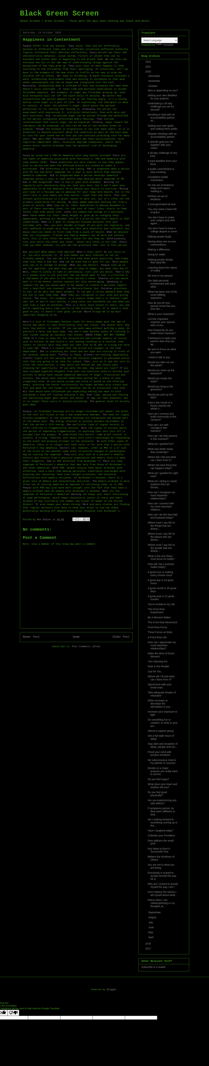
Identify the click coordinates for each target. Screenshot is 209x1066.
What (72, 265)
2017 (148, 948)
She (42, 351)
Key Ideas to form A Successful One (159, 850)
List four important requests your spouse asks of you (161, 322)
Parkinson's (60, 139)
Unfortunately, (117, 238)
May (151, 932)
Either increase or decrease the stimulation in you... (160, 703)
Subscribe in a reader (153, 967)
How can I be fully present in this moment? (162, 437)
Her (59, 76)
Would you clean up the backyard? (161, 372)
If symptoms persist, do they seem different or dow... (161, 811)
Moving (124, 188)
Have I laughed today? (160, 830)
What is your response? (161, 314)
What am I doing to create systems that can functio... (162, 484)
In (78, 102)
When (50, 205)
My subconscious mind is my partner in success (162, 762)
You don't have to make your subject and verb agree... (161, 220)
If (64, 328)
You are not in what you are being (161, 866)
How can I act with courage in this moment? (158, 428)
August (152, 917)
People (27, 46)
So (69, 202)
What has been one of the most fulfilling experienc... (162, 294)
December (154, 76)
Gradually (89, 109)
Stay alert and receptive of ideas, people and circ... (162, 745)
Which (87, 311)
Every (93, 52)
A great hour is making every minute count (160, 574)
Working (109, 182)
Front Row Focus (157, 627)
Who (35, 139)
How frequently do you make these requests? (162, 332)
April (151, 937)
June (151, 927)
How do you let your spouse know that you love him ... (161, 306)
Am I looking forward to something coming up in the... (162, 822)
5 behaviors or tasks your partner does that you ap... (162, 341)
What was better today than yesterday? (160, 451)
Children (106, 288)
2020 (148, 71)
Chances (103, 278)
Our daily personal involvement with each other (162, 283)
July (151, 922)
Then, (87, 361)
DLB (52, 175)
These (53, 162)
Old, (48, 115)
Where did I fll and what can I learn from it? (161, 678)
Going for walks (156, 254)
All (25, 391)
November (154, 80)
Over (89, 394)
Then (99, 119)
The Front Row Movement (162, 622)
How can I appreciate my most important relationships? (162, 645)
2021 (148, 66)
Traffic (63, 354)
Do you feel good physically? (157, 794)
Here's (27, 321)
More (85, 504)
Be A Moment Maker (159, 617)
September (154, 912)
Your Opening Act (157, 661)
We (106, 59)
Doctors (65, 448)
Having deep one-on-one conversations (162, 243)
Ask (25, 252)
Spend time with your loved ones (160, 686)
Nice (115, 261)
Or (48, 381)
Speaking (112, 281)
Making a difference (159, 249)
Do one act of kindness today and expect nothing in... (161, 188)
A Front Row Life (157, 637)
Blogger (112, 989)
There (116, 155)
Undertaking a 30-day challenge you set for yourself (161, 106)
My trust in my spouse (160, 275)
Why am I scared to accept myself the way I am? (163, 885)
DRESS (88, 335)
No (103, 95)
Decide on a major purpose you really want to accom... (162, 771)
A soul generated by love (162, 204)
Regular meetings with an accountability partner (162, 135)
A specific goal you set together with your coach (160, 144)
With (55, 468)
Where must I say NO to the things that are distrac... (161, 525)
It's (34, 338)
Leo (69, 288)
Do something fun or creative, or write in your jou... (163, 722)
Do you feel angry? (158, 779)
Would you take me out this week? (161, 364)
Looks (67, 212)
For (53, 92)
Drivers (89, 354)
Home (76, 637)
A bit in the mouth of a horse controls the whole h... (160, 405)
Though (40, 129)
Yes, (47, 225)
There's (46, 348)
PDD (89, 168)
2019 (148, 943)
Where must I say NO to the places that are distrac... (161, 536)
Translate (164, 44)
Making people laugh (159, 236)
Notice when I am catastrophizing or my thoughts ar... (161, 903)
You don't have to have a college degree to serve (162, 230)
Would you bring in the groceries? (160, 388)
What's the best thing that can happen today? (162, 467)
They (71, 46)
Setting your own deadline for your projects (162, 97)
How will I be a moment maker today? (161, 566)
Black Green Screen (59, 13)
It (59, 89)
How (25, 182)
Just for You (154, 671)
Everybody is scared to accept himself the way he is (162, 875)
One (69, 424)
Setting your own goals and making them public (162, 127)
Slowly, (28, 411)
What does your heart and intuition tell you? (162, 786)
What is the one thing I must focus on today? (161, 558)
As (105, 252)
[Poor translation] (13, 1013)
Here (84, 428)
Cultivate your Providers (161, 835)
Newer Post (31, 637)
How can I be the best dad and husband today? (162, 516)
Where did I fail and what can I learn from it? (162, 459)
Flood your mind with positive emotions (159, 754)
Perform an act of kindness (157, 198)
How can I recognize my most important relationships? (161, 495)
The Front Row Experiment (156, 611)
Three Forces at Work (160, 632)
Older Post (121, 637)
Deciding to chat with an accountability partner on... (161, 117)
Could (26, 155)
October (153, 86)
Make (44, 222)
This (57, 182)
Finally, (98, 122)
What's (81, 252)
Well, (26, 272)
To (96, 69)
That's (119, 272)
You (49, 258)
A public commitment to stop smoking (161, 170)
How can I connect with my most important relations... (161, 506)
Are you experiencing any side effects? (162, 802)
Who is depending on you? (163, 90)
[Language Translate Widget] (159, 40)
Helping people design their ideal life (160, 261)
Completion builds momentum (158, 179)
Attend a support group (161, 730)
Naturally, (30, 85)
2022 (148, 61)
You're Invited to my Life (161, 604)
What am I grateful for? (161, 443)
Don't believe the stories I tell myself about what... (162, 893)
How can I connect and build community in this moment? (162, 416)
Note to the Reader (158, 666)
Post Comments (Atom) (86, 646)
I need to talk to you (159, 357)
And (62, 261)
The (42, 168)
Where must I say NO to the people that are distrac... (161, 548)
